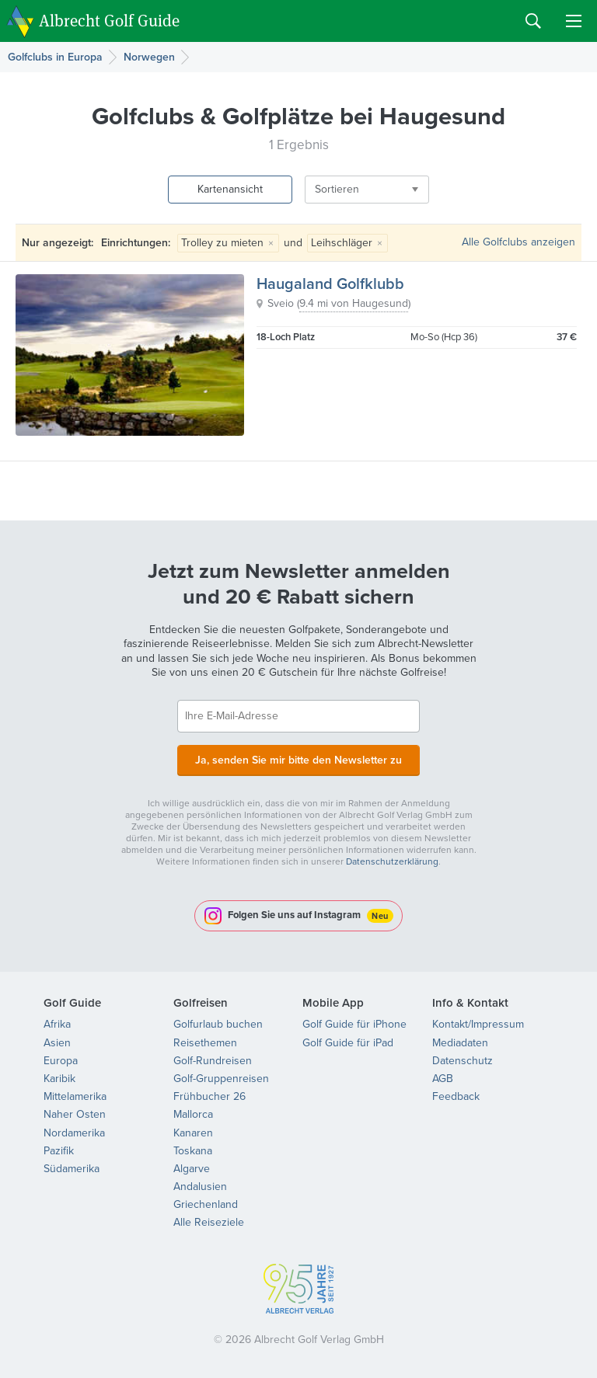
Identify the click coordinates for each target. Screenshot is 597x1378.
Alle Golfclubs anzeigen (518, 242)
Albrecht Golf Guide (109, 20)
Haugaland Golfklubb (330, 283)
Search (533, 21)
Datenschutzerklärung (392, 861)
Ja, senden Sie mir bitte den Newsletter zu (298, 759)
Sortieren (337, 189)
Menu (573, 21)
